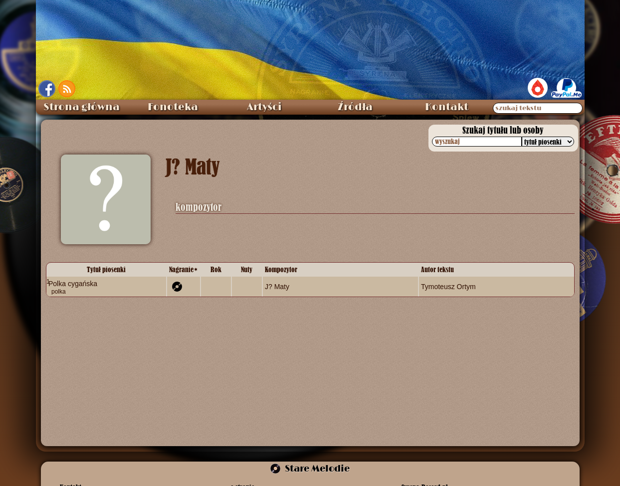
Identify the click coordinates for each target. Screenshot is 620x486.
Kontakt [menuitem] (446, 107)
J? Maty (277, 287)
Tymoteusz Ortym (448, 287)
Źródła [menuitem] (355, 107)
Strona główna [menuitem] (81, 107)
